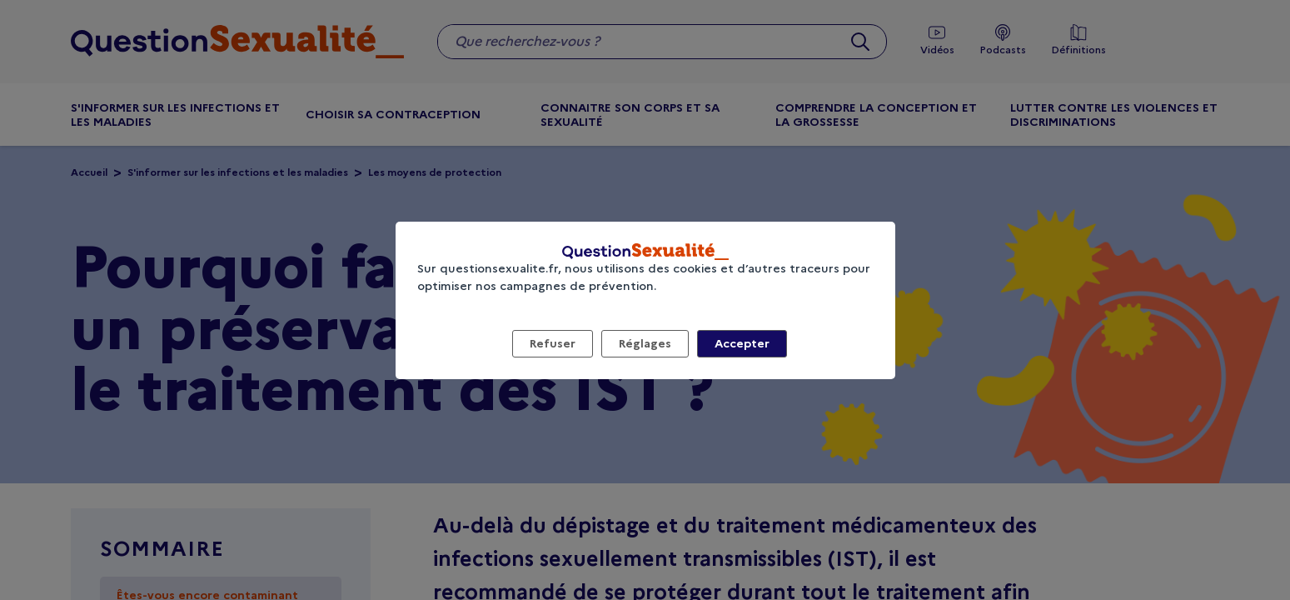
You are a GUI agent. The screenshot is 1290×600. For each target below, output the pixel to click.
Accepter (742, 343)
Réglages (645, 343)
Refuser (552, 343)
